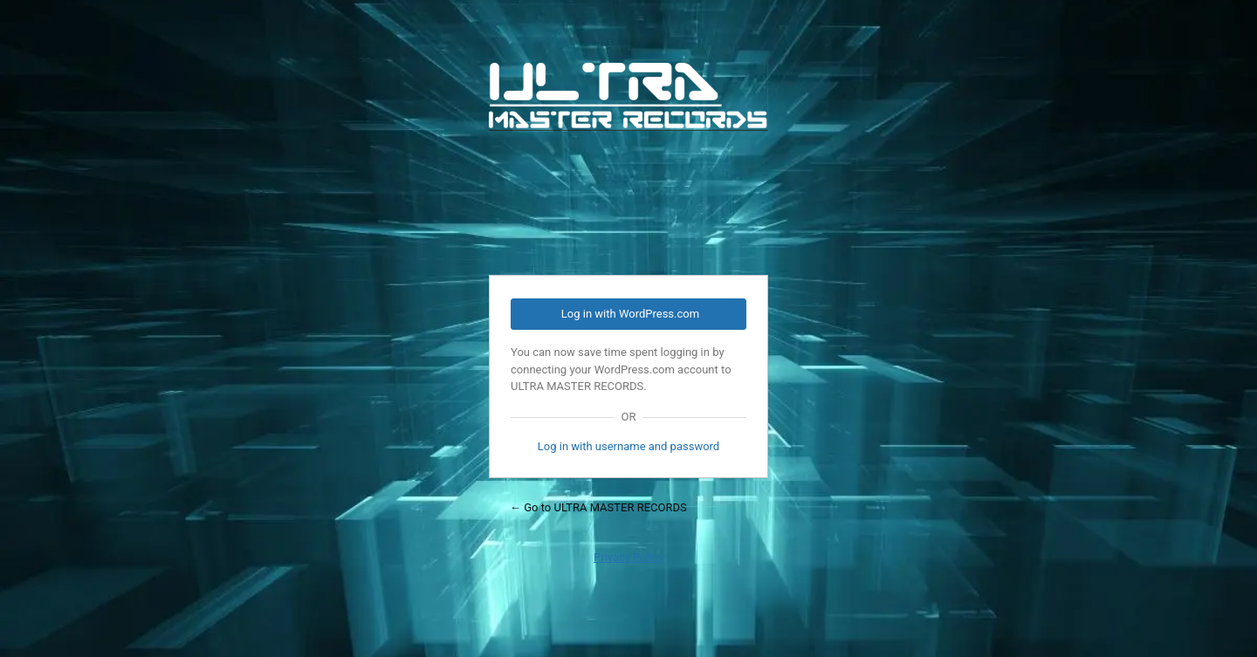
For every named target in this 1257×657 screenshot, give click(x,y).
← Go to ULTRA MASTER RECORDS (598, 507)
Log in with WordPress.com (630, 313)
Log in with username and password (628, 446)
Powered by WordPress (628, 158)
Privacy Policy (628, 557)
